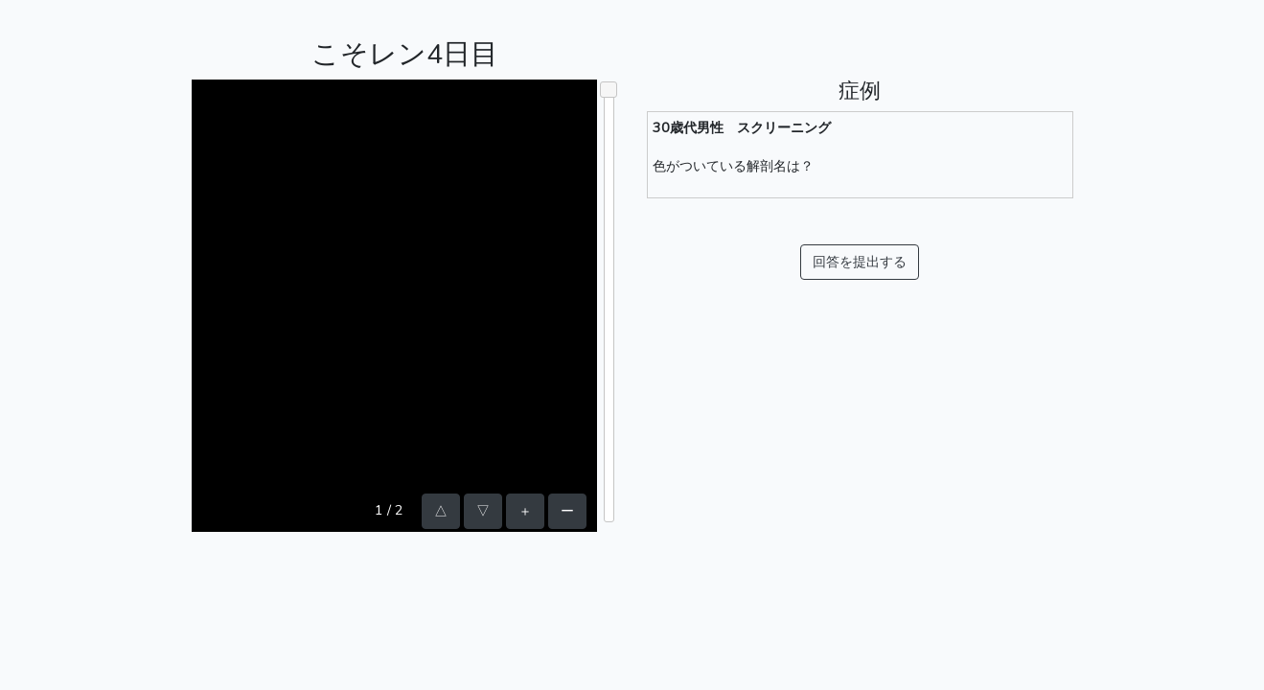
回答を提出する (860, 261)
